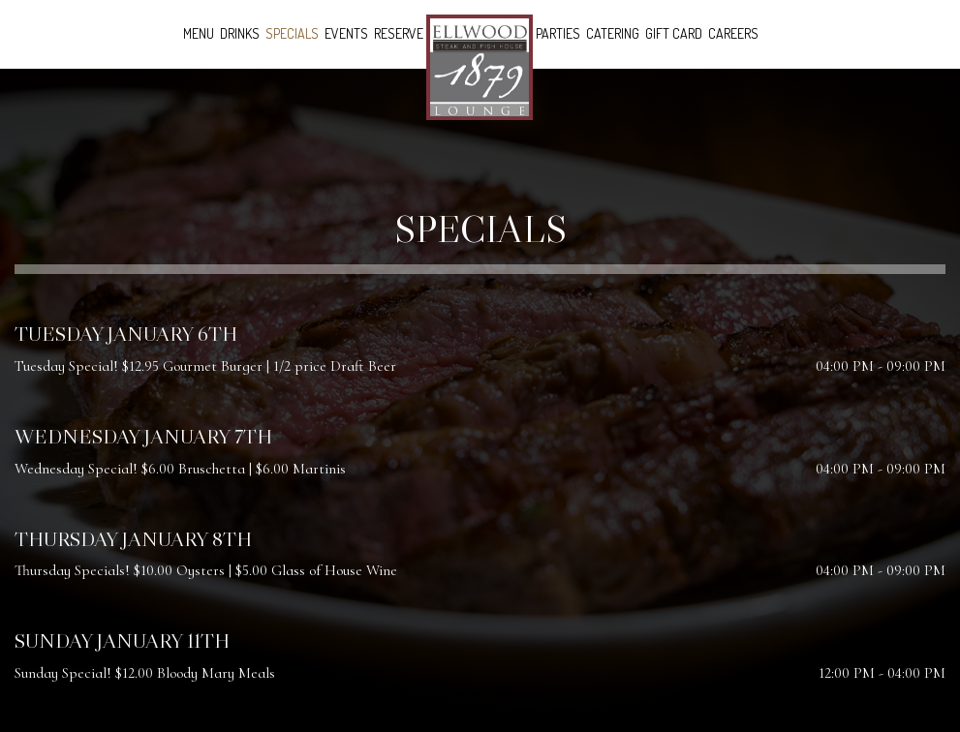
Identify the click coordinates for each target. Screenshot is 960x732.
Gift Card (673, 33)
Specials (292, 33)
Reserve (398, 33)
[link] (479, 67)
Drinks (240, 33)
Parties (558, 33)
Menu (198, 33)
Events (346, 33)
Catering (612, 33)
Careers (733, 33)
